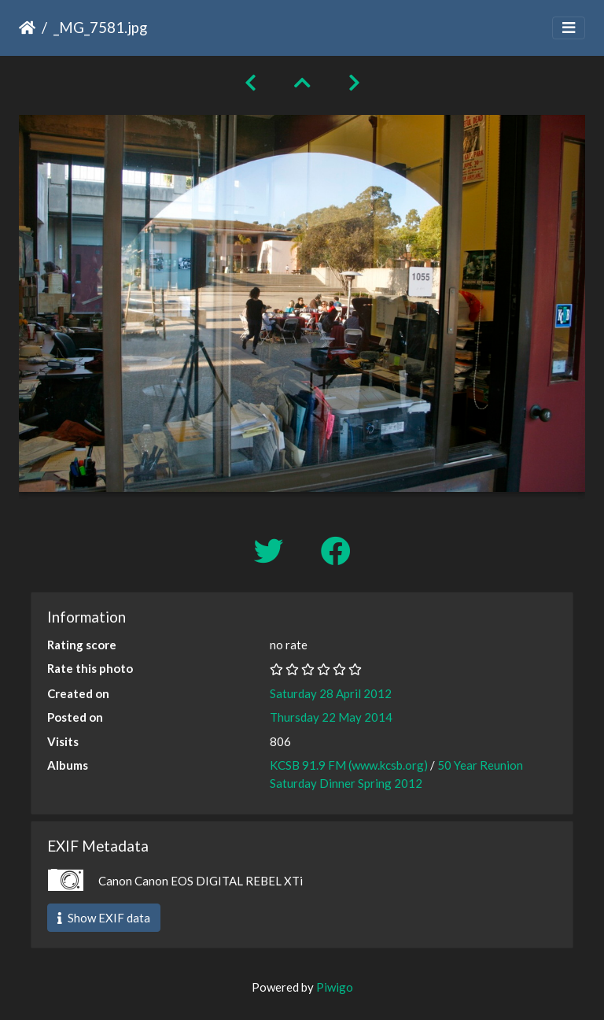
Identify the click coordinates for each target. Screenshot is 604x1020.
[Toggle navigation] (568, 28)
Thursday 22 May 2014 (331, 717)
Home (27, 28)
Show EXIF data (103, 918)
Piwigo (334, 987)
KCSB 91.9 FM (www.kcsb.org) (349, 765)
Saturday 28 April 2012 (331, 693)
